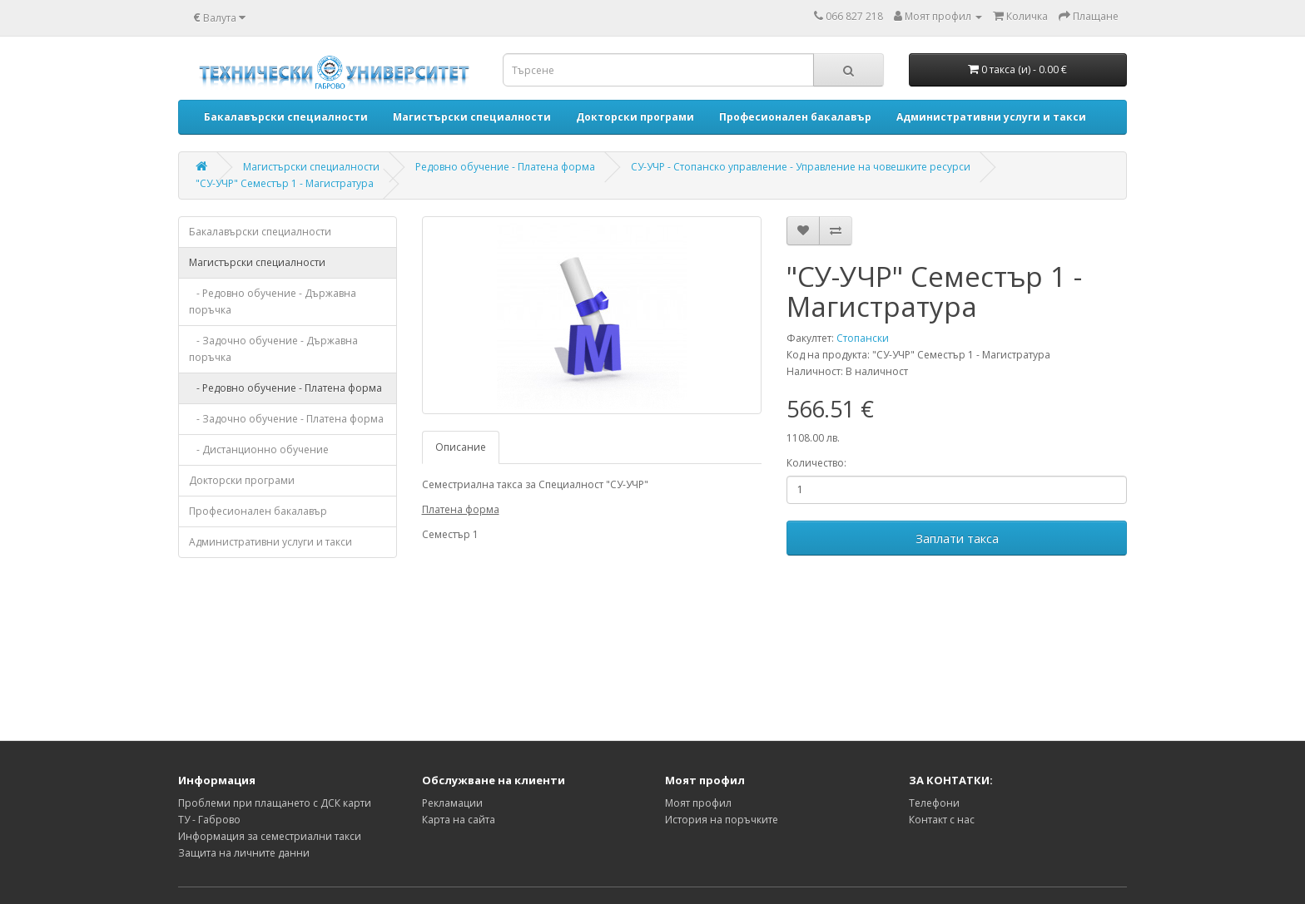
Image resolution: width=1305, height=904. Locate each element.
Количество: (816, 463)
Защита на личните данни (244, 853)
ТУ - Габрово (209, 820)
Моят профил (698, 803)
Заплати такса (957, 538)
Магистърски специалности (311, 167)
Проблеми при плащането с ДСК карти (274, 803)
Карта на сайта (458, 820)
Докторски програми (242, 480)
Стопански (862, 338)
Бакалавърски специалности (260, 232)
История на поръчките (721, 820)
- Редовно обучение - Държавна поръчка (272, 301)
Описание (460, 447)
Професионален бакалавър (258, 511)
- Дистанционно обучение (259, 449)
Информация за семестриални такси (269, 836)
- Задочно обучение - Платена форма (286, 419)
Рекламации (452, 803)
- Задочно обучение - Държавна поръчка (273, 348)
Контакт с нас (942, 820)
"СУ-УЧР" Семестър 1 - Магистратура (285, 183)
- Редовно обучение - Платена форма (285, 388)
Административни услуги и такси (270, 542)
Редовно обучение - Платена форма (505, 167)
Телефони (934, 803)
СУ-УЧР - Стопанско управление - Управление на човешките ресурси (800, 167)
